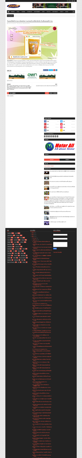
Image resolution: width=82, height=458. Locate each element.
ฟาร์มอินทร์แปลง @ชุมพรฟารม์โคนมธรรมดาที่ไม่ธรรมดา (67, 115)
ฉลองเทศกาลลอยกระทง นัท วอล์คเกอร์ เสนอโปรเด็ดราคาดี (41, 308)
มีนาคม (34, 435)
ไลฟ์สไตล (15, 158)
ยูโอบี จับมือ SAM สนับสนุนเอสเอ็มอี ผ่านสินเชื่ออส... (41, 395)
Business (13, 11)
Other (61, 11)
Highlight (60, 58)
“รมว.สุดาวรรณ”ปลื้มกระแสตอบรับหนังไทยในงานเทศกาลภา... (41, 244)
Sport (43, 11)
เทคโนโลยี (15, 142)
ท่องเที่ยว (17, 138)
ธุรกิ (18, 165)
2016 (33, 452)
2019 (33, 448)
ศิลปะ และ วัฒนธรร (22, 160)
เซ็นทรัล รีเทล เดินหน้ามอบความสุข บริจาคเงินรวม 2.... (41, 293)
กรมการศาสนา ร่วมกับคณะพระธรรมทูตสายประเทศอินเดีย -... (41, 381)
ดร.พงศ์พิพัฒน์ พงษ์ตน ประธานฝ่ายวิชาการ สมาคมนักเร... (41, 217)
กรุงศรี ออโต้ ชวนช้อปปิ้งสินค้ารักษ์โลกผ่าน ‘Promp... (40, 195)
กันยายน (34, 425)
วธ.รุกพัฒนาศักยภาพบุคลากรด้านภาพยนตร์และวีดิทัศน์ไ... (42, 372)
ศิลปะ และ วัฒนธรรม (11, 165)
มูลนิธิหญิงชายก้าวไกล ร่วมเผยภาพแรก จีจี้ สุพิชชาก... (41, 192)
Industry (16, 156)
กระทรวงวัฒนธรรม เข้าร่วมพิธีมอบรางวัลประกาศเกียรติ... (40, 238)
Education (19, 153)
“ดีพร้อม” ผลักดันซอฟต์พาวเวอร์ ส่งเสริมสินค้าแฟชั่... (41, 254)
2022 (33, 443)
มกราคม (34, 439)
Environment (16, 162)
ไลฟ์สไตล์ (9, 135)
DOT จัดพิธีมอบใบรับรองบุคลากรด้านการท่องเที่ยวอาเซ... (42, 167)
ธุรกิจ (16, 135)
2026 (33, 135)
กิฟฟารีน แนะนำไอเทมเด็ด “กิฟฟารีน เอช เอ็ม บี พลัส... (41, 398)
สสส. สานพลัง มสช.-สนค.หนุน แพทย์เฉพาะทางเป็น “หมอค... (41, 324)
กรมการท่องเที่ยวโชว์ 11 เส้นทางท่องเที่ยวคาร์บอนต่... (42, 327)
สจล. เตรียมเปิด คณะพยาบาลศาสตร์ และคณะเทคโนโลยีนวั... (41, 386)
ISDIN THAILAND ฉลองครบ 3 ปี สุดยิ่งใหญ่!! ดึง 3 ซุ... (41, 211)
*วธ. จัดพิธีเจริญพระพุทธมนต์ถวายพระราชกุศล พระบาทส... (41, 156)
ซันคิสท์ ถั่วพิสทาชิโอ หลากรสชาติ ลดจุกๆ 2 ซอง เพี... (41, 305)
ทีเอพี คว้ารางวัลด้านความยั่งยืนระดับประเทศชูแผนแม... (41, 364)
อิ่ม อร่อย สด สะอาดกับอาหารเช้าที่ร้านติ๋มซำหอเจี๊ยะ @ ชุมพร (67, 81)
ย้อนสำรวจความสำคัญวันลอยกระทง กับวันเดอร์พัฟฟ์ (41, 282)
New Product (55, 11)
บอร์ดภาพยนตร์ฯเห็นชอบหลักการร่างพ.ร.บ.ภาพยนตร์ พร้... (39, 285)
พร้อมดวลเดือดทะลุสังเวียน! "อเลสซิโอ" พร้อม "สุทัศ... (41, 355)
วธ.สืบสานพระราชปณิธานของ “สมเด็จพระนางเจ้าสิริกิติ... (41, 344)
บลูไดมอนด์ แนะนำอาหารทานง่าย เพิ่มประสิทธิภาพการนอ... (40, 187)
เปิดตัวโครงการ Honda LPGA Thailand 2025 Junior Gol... (41, 420)
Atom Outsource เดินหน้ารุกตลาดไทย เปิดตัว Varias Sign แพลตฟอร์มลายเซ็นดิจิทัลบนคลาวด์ (67, 121)
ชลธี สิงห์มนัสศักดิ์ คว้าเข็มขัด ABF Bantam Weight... (40, 161)
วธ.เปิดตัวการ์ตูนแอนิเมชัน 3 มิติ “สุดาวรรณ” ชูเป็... (41, 173)
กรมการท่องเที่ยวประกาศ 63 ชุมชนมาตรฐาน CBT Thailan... (42, 369)
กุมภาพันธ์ (35, 437)
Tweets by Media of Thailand (59, 64)
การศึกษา (21, 144)
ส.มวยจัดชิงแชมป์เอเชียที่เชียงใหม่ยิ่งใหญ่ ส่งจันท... (41, 235)
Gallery (14, 160)
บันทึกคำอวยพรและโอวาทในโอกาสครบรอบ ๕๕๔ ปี (41, 336)
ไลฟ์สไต (24, 165)
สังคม (15, 140)
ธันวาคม (34, 141)
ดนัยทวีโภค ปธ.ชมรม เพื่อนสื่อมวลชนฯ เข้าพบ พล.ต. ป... (41, 291)
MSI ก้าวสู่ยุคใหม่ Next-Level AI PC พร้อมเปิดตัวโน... (41, 313)
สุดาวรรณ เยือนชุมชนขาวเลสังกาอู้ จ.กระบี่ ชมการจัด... (41, 222)
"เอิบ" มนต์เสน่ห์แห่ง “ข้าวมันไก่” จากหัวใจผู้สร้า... (41, 409)
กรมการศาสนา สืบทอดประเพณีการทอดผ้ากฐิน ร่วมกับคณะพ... (41, 322)
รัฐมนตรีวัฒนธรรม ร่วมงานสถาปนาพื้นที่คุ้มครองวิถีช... (42, 208)
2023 (33, 441)
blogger (42, 92)
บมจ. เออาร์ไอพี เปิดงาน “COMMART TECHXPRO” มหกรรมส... (41, 159)
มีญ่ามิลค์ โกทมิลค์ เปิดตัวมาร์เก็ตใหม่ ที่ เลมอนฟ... (41, 279)
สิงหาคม (34, 426)
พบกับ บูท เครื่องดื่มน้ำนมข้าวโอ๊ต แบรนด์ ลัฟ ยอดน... (41, 184)
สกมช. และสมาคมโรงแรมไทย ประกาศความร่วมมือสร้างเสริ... (42, 181)
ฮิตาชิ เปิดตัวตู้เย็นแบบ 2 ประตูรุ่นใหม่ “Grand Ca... (41, 367)
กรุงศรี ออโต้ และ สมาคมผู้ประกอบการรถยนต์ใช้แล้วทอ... (41, 302)
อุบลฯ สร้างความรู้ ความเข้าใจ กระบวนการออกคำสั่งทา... (41, 375)
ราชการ (9, 140)
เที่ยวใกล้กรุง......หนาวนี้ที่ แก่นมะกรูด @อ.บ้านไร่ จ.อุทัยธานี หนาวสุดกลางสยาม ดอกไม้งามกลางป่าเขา (67, 111)
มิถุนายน (34, 430)
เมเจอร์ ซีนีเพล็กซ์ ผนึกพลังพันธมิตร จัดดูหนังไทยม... (41, 400)
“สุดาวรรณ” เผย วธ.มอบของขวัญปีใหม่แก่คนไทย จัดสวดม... (42, 204)
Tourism (23, 11)
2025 (33, 137)
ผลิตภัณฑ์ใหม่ (27, 25)
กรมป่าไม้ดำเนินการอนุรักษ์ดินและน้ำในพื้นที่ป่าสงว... (41, 257)
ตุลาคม (34, 423)
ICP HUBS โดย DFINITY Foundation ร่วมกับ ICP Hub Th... (41, 333)
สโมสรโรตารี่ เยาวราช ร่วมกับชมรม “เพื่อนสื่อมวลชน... (41, 265)
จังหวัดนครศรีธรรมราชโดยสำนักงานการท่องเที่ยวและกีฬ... (41, 228)
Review (66, 11)
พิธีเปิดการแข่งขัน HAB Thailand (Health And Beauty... (41, 268)
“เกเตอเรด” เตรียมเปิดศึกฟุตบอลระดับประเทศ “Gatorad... (41, 361)
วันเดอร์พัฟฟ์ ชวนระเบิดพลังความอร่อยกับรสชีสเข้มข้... (41, 310)
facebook (50, 92)
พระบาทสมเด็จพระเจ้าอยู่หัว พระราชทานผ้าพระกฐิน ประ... (41, 347)
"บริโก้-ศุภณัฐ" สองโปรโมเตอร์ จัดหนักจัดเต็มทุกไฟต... (41, 178)
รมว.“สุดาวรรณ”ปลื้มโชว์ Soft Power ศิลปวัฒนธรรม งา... (40, 412)
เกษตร (15, 144)
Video (22, 162)
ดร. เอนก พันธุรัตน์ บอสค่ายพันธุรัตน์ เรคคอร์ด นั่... (41, 220)
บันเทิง (9, 142)
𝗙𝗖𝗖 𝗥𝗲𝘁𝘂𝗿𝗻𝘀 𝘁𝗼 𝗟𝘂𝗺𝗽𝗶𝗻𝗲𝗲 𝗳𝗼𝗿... (40, 206)
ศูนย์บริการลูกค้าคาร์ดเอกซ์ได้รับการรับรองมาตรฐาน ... (40, 277)
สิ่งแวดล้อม (17, 151)
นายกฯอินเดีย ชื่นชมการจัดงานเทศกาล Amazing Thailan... (41, 414)
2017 (33, 450)
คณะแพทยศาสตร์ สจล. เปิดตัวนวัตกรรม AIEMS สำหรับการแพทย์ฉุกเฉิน (67, 70)
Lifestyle (48, 11)
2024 (33, 139)
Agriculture (9, 162)
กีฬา (21, 140)
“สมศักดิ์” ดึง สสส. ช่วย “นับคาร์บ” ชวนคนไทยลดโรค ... (42, 147)
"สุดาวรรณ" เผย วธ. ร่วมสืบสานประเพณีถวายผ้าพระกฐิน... (42, 403)
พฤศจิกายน (35, 142)
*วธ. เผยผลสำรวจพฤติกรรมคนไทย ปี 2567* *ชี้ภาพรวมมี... (41, 406)
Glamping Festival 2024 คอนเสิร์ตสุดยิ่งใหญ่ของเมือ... (41, 214)
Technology (29, 11)
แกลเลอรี (9, 158)
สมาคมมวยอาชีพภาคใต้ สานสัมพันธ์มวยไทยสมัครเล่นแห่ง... (41, 319)
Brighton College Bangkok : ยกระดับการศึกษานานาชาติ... (41, 341)
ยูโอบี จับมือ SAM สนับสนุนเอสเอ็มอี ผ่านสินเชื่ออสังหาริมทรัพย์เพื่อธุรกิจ (67, 75)
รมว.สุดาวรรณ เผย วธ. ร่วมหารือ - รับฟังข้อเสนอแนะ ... (42, 330)
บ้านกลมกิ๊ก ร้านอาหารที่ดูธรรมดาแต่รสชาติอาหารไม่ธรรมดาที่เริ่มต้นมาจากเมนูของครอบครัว (67, 87)
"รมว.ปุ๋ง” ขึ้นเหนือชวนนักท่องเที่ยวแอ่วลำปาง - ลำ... (41, 170)
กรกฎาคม (35, 428)
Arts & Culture (23, 158)
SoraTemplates (13, 456)
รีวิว (13, 153)
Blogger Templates (23, 456)
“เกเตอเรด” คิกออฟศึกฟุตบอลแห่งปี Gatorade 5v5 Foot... (42, 249)
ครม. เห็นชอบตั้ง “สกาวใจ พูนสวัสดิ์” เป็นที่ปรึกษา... (40, 338)
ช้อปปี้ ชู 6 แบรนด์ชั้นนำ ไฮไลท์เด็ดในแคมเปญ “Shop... (41, 358)
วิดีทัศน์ (9, 160)
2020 (33, 447)
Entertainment (37, 11)
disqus (46, 92)
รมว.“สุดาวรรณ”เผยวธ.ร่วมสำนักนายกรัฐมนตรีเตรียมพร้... (41, 260)
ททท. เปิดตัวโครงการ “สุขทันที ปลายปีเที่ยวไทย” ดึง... (41, 417)
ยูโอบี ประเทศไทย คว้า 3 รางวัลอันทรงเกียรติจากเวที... (41, 299)
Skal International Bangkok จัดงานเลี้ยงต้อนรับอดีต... (41, 225)
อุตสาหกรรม (18, 149)
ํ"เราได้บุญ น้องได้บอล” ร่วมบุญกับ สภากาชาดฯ (41, 233)
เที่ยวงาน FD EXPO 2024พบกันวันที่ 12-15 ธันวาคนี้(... (41, 176)
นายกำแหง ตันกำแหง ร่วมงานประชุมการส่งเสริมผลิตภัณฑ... (42, 150)
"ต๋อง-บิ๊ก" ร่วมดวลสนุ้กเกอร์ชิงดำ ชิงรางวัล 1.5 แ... (41, 241)
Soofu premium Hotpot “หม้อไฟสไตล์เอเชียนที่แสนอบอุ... (41, 316)
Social (18, 11)
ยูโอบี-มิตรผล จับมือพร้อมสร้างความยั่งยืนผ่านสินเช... (41, 198)
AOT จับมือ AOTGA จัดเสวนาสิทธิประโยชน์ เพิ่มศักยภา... (41, 262)
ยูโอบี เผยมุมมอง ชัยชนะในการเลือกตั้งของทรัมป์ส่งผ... (41, 201)
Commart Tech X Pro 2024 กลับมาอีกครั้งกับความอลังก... (42, 153)
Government (9, 151)
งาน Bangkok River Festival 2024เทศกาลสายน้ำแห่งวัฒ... (42, 353)
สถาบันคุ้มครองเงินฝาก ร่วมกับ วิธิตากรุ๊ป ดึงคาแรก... (41, 389)
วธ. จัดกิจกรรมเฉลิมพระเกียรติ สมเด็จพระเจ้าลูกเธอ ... (41, 145)
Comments (70, 58)
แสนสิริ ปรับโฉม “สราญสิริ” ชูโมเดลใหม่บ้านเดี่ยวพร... (41, 383)
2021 (33, 445)
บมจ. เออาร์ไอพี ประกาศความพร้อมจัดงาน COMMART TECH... (40, 288)
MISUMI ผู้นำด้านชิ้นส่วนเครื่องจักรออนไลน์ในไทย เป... (42, 392)
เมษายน (34, 434)
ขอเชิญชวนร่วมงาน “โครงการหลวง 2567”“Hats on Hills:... (42, 164)
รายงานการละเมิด (57, 155)
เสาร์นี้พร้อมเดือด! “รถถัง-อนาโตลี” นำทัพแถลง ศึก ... (41, 378)
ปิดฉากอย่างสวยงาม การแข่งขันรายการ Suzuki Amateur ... (41, 231)
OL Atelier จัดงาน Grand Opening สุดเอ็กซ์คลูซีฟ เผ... (41, 274)
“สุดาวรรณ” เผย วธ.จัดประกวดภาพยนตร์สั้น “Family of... (41, 247)
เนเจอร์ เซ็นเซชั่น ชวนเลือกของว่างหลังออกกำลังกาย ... (42, 190)
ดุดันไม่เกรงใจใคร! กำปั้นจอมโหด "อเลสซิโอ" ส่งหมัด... (41, 350)
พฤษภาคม (35, 432)
